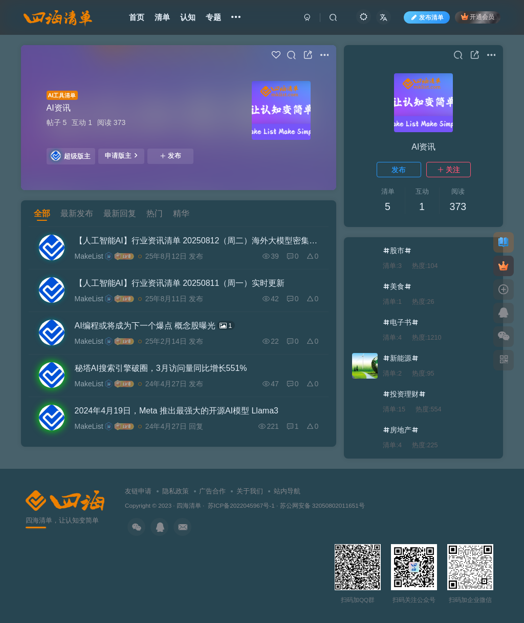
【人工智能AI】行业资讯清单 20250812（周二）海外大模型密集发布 (197, 240)
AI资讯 (59, 107)
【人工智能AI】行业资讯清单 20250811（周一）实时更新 (180, 283)
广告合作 (212, 491)
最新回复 (119, 213)
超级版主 (71, 156)
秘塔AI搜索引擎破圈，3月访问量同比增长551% (161, 368)
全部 (42, 213)
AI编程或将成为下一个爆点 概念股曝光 (155, 325)
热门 (154, 213)
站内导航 (287, 491)
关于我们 (249, 491)
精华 (181, 213)
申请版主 (121, 155)
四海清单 (189, 505)
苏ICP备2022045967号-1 (240, 505)
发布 (170, 155)
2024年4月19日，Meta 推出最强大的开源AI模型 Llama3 (176, 410)
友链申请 (138, 491)
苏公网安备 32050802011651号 (322, 505)
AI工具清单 (62, 95)
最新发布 (76, 213)
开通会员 (477, 16)
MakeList (89, 256)
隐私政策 (175, 491)
